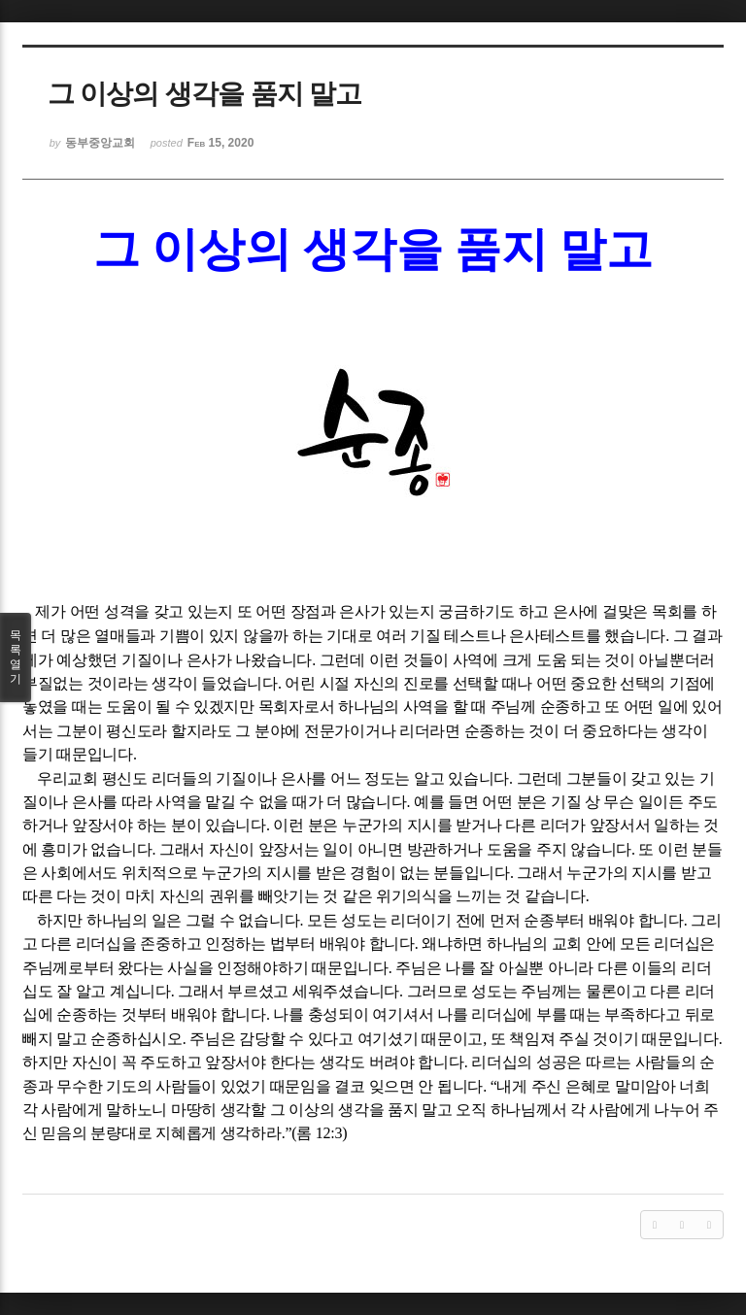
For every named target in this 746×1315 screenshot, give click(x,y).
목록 (15, 657)
